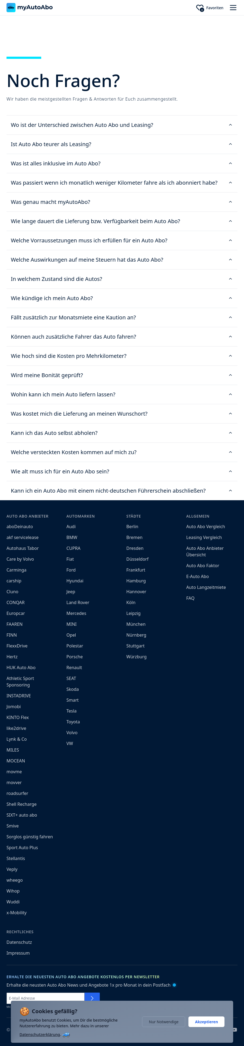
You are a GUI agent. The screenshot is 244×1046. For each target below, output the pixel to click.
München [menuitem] (136, 624)
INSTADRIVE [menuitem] (19, 696)
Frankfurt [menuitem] (135, 570)
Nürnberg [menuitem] (136, 635)
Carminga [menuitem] (17, 570)
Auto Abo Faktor (202, 566)
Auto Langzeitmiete (206, 587)
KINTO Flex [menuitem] (18, 717)
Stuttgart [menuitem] (135, 646)
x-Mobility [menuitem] (17, 913)
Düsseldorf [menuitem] (137, 559)
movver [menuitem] (14, 782)
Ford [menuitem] (71, 570)
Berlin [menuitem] (132, 527)
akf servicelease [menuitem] (22, 537)
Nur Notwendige (163, 1021)
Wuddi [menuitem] (13, 902)
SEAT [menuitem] (71, 678)
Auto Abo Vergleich (205, 527)
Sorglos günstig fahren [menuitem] (30, 837)
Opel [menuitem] (71, 635)
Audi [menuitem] (71, 527)
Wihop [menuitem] (13, 891)
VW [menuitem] (69, 743)
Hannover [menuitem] (136, 592)
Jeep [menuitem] (70, 592)
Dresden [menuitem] (134, 548)
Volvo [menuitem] (72, 733)
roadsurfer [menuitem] (17, 793)
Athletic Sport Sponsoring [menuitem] (20, 681)
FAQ (190, 598)
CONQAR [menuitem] (16, 602)
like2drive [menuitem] (16, 728)
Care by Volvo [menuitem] (20, 559)
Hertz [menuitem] (12, 657)
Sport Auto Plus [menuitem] (22, 848)
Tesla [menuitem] (71, 711)
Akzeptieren (206, 1021)
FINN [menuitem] (12, 635)
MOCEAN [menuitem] (16, 761)
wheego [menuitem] (15, 880)
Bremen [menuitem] (134, 537)
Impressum (18, 953)
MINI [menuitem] (71, 624)
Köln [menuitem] (131, 602)
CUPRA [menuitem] (73, 548)
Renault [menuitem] (74, 667)
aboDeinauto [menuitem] (20, 527)
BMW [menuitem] (71, 537)
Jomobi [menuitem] (14, 707)
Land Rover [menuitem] (77, 602)
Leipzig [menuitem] (133, 613)
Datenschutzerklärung (40, 1034)
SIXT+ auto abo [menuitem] (22, 815)
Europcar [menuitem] (16, 613)
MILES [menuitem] (13, 750)
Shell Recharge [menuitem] (22, 804)
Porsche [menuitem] (74, 657)
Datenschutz (19, 942)
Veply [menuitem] (12, 869)
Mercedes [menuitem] (76, 613)
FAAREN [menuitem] (15, 624)
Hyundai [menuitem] (75, 581)
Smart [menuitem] (72, 700)
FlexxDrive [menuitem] (17, 646)
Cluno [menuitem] (12, 592)
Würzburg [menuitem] (136, 657)
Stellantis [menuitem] (16, 858)
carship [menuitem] (14, 581)
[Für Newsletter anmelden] (92, 998)
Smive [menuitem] (13, 826)
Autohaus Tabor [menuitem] (23, 548)
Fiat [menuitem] (70, 559)
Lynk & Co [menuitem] (17, 739)
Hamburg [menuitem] (136, 581)
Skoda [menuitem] (72, 689)
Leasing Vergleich (204, 537)
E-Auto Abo (197, 576)
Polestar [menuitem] (74, 646)
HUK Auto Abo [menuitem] (21, 667)
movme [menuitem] (14, 772)
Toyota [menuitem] (73, 722)
